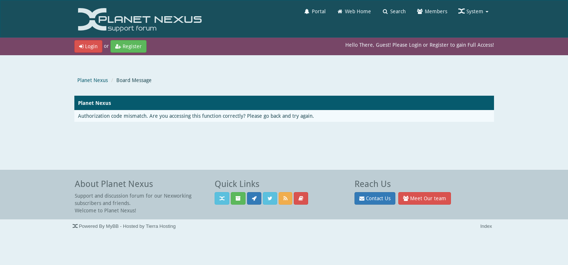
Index (486, 226)
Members (432, 11)
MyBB (112, 226)
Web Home (354, 11)
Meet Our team (424, 198)
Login (88, 46)
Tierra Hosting (161, 226)
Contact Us (375, 198)
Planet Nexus (92, 80)
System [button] (473, 11)
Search (394, 11)
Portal (315, 11)
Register (128, 46)
